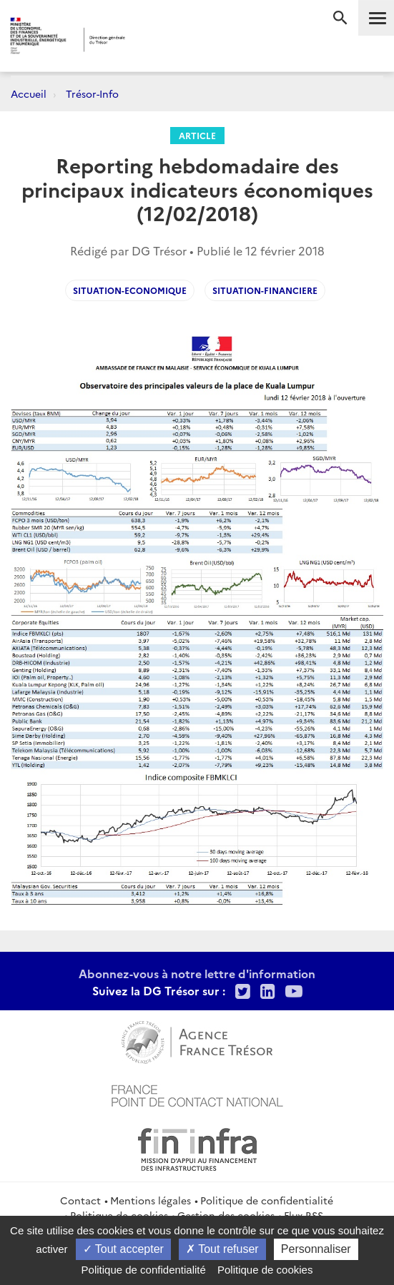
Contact (80, 1200)
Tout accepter (123, 1249)
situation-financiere (264, 290)
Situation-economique (130, 290)
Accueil (28, 93)
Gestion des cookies (226, 1215)
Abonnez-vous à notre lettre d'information (197, 973)
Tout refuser (222, 1249)
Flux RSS (303, 1215)
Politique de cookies (119, 1215)
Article (197, 135)
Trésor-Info (92, 93)
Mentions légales (150, 1200)
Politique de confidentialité (266, 1200)
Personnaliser (316, 1249)
